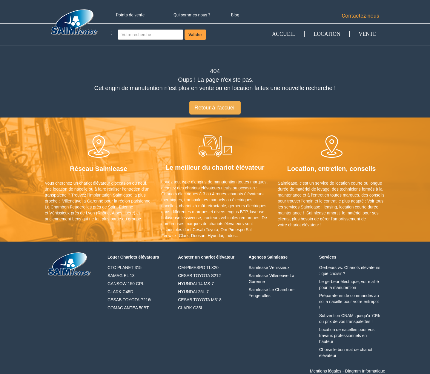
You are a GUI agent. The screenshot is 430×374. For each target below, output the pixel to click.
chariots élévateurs (246, 193)
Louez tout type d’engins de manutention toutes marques (214, 182)
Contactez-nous (360, 16)
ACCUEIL (283, 34)
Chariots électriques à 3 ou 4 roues (193, 193)
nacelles (168, 205)
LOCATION (327, 34)
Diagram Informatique (365, 371)
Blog (235, 15)
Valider (195, 34)
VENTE (367, 34)
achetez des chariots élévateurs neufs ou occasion (208, 188)
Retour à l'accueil (215, 108)
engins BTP (237, 211)
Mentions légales (325, 371)
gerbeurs (236, 205)
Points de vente (130, 15)
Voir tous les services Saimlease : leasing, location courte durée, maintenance (330, 207)
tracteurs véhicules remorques (231, 217)
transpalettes (196, 199)
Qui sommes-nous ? (191, 15)
